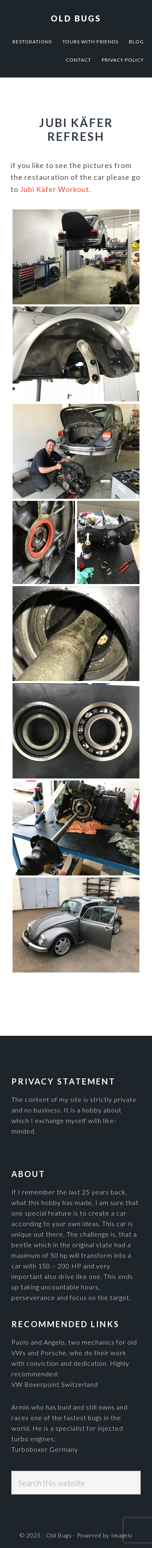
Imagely (122, 1535)
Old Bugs (76, 18)
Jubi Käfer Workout (54, 189)
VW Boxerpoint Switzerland (54, 1384)
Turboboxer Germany (44, 1449)
